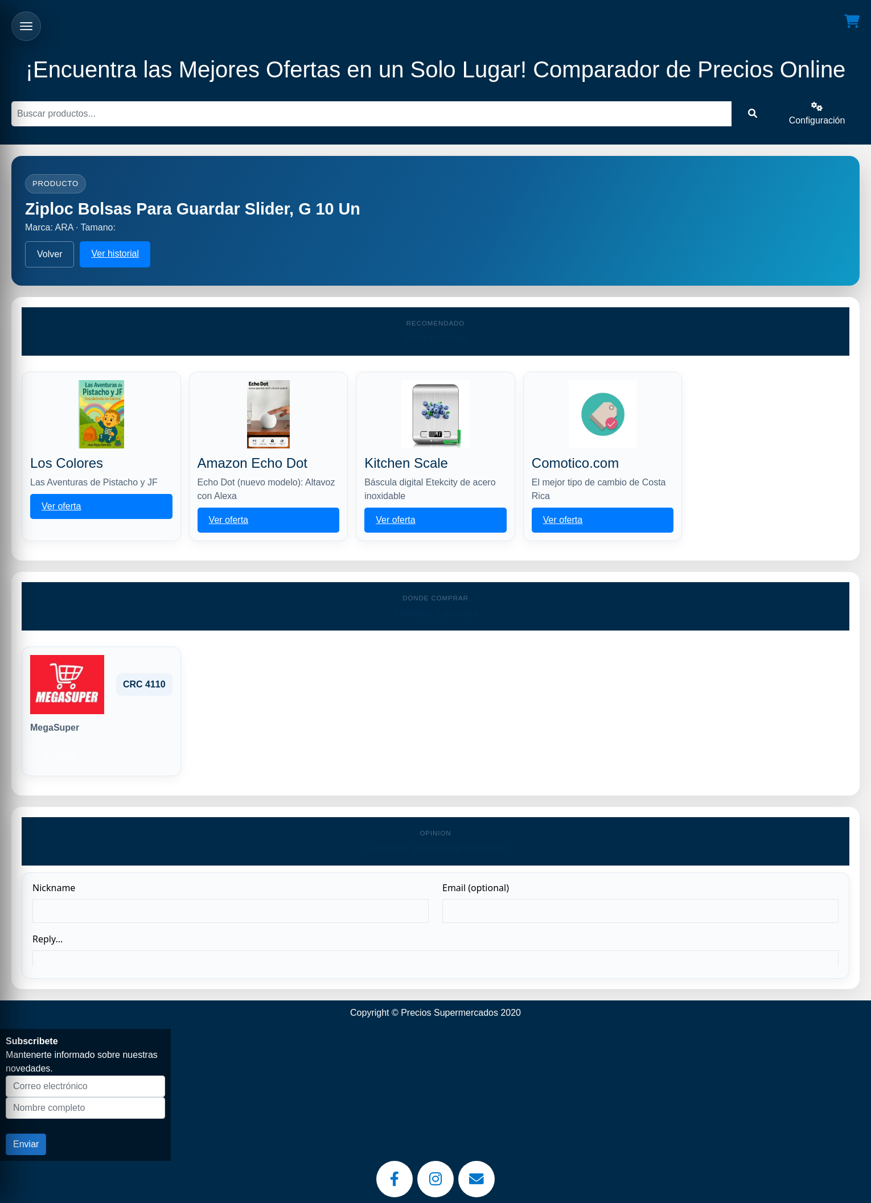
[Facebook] (394, 1179)
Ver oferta (61, 506)
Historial (58, 754)
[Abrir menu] (26, 26)
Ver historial (115, 253)
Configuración (817, 113)
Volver (49, 254)
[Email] (476, 1179)
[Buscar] (371, 113)
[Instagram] (435, 1179)
